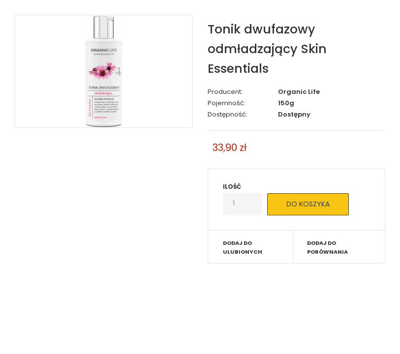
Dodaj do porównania (327, 247)
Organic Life (299, 91)
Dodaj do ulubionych (242, 247)
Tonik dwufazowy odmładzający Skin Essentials (267, 49)
